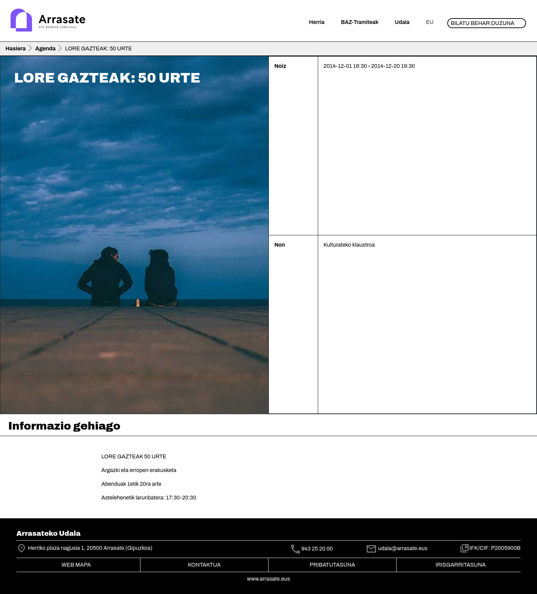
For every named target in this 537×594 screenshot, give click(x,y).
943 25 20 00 (317, 549)
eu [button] (430, 22)
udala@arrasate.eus (396, 548)
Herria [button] (316, 22)
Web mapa (76, 565)
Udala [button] (402, 22)
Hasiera (15, 48)
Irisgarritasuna (461, 565)
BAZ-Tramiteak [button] (359, 22)
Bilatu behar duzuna (482, 23)
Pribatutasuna (332, 565)
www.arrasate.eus (268, 579)
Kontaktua (204, 565)
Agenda (45, 48)
